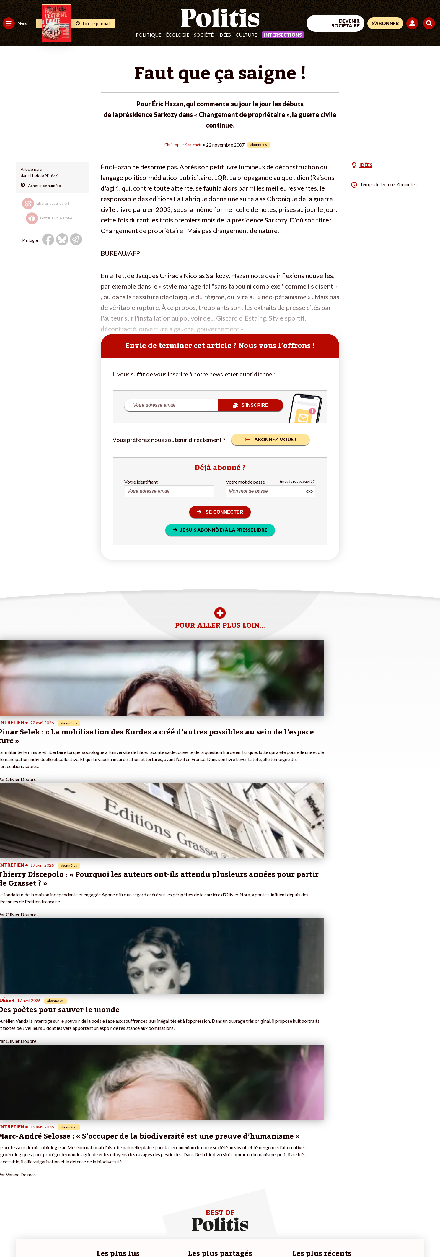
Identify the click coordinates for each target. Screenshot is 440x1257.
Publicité (217, 1236)
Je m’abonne (61, 1156)
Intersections (283, 35)
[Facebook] (365, 1208)
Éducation (34, 1149)
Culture (246, 35)
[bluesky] (383, 1208)
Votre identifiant (141, 481)
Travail (31, 1137)
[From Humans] (372, 1222)
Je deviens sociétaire (69, 1149)
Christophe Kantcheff (183, 144)
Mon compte (61, 1180)
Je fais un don (62, 1143)
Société (204, 35)
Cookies (240, 1236)
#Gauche (105, 1149)
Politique (148, 35)
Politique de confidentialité (174, 1236)
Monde (9, 1174)
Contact (11, 1236)
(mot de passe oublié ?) (298, 481)
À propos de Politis (67, 1174)
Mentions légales (42, 1236)
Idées (224, 35)
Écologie (177, 35)
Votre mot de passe (245, 481)
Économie (34, 1143)
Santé (30, 1156)
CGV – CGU (129, 1236)
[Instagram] (420, 1208)
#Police (103, 1143)
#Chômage (107, 1162)
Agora (8, 1137)
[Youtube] (401, 1208)
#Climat (104, 1137)
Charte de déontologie (88, 1236)
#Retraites (106, 1156)
